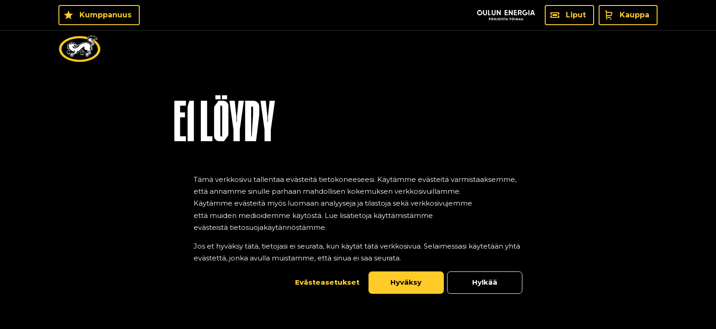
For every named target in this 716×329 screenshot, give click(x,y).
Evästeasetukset (327, 282)
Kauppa (634, 15)
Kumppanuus (105, 15)
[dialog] (358, 233)
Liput (576, 15)
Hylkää (484, 282)
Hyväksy (405, 282)
